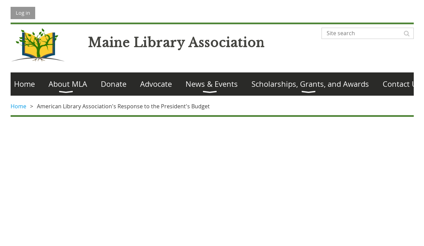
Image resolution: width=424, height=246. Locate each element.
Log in (23, 12)
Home (18, 106)
